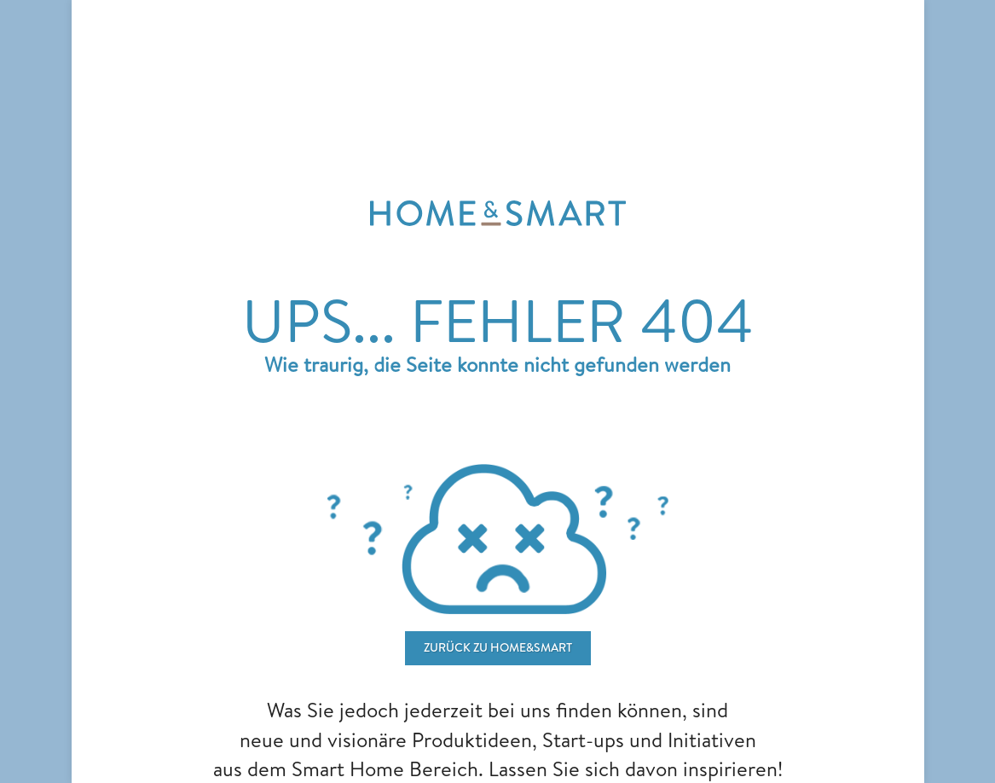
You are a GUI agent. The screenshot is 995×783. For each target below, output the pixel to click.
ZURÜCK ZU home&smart (498, 647)
